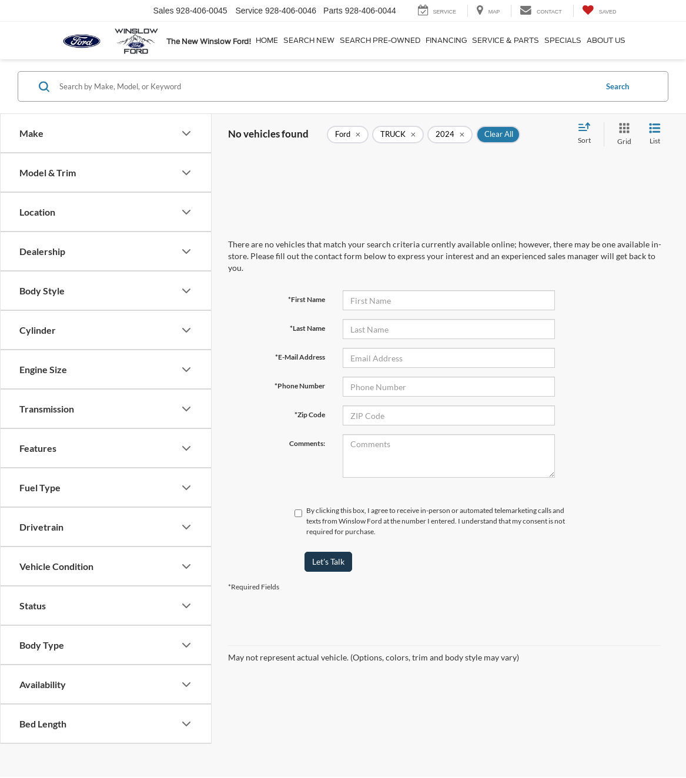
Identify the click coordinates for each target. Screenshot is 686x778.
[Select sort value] (588, 134)
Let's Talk (328, 561)
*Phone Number (300, 385)
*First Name (306, 299)
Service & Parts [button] (505, 40)
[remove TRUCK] (398, 134)
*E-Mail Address (300, 357)
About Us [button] (606, 40)
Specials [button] (562, 40)
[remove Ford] (348, 134)
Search (617, 86)
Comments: (307, 443)
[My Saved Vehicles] (599, 11)
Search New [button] (308, 40)
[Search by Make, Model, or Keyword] (326, 86)
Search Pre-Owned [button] (380, 40)
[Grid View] (622, 134)
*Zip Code (310, 414)
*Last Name (307, 328)
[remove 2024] (450, 134)
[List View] (655, 134)
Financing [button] (446, 40)
